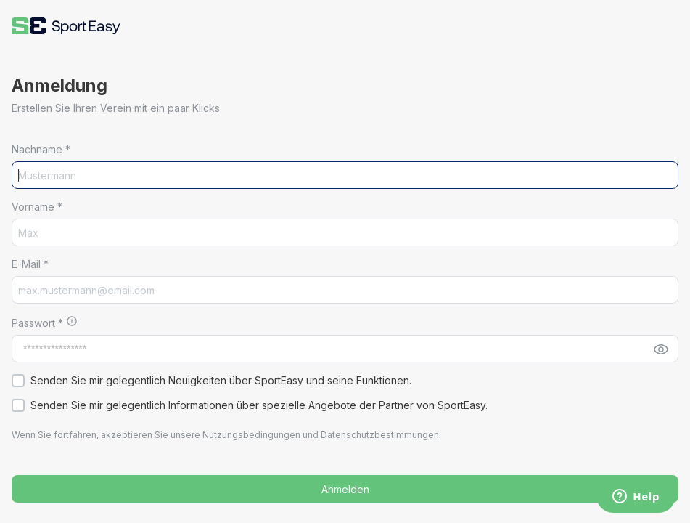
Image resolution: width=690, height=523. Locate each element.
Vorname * (37, 206)
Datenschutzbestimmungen (380, 434)
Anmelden (345, 489)
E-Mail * (30, 264)
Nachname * (41, 149)
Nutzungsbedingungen (251, 434)
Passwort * (39, 323)
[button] (66, 25)
